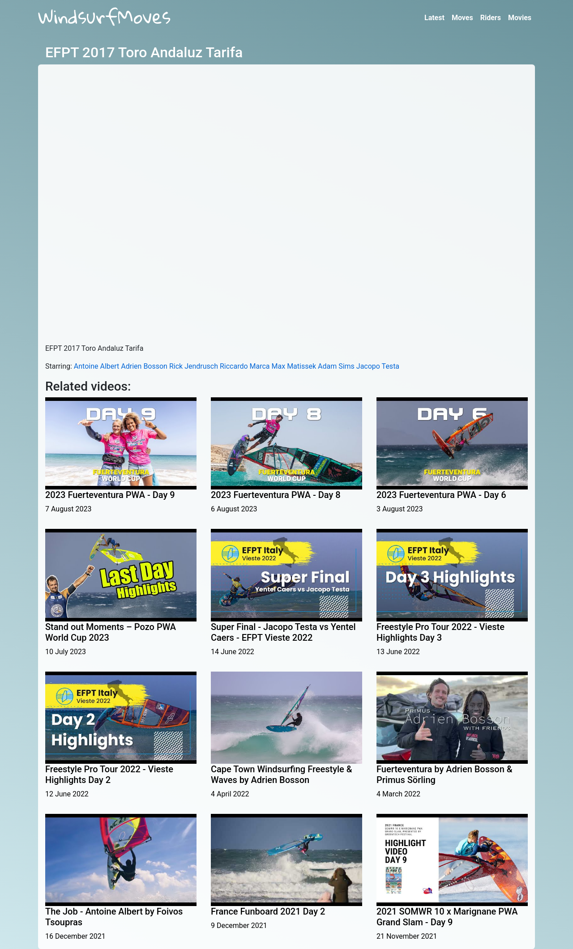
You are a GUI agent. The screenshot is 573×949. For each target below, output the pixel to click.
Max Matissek (294, 366)
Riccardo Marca (245, 366)
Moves (462, 17)
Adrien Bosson (144, 366)
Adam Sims (336, 366)
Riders (490, 17)
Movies (519, 17)
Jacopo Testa (377, 366)
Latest (434, 17)
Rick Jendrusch (193, 366)
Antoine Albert (97, 366)
